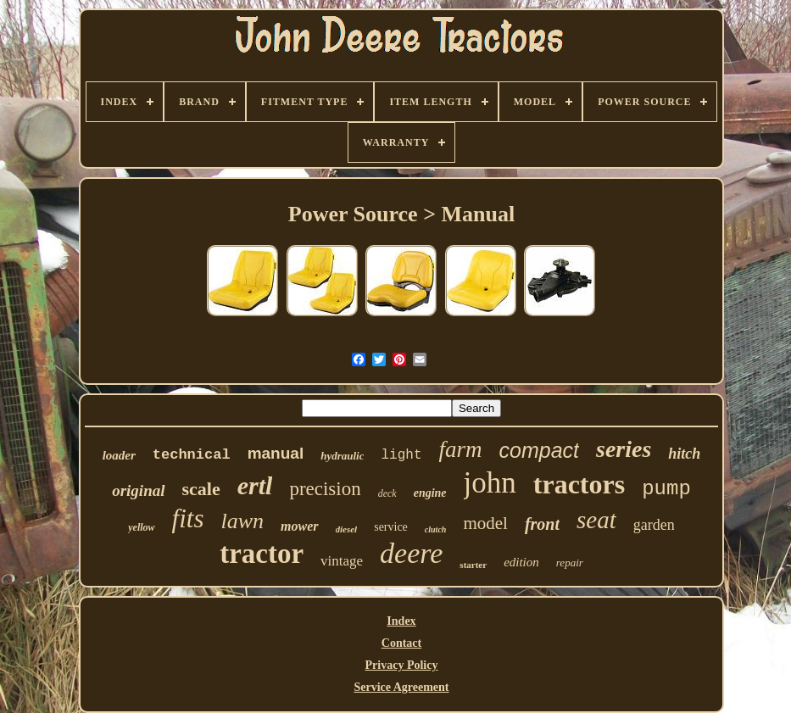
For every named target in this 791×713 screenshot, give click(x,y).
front (542, 524)
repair (569, 562)
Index (401, 621)
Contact (401, 643)
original (138, 490)
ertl (255, 485)
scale (201, 488)
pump (666, 488)
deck (387, 493)
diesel (347, 529)
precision (324, 488)
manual (276, 453)
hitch (684, 453)
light (401, 455)
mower (299, 526)
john (490, 482)
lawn (242, 521)
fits (188, 518)
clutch (436, 529)
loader (119, 455)
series (623, 449)
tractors (579, 484)
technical (192, 455)
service (391, 527)
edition (521, 562)
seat (596, 519)
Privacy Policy (401, 665)
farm (460, 449)
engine (430, 493)
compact (539, 450)
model (485, 523)
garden (654, 524)
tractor (262, 553)
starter (473, 565)
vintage (341, 561)
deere (411, 553)
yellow (141, 527)
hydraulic (342, 455)
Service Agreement (401, 687)
